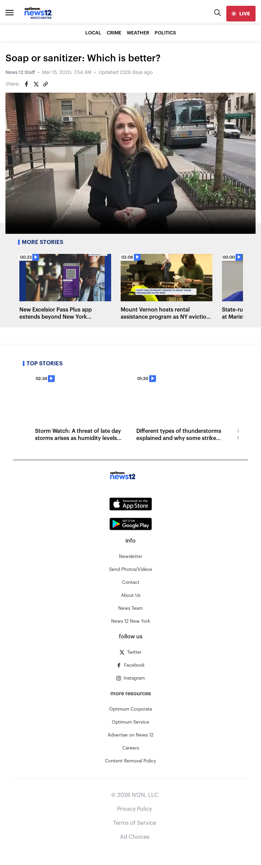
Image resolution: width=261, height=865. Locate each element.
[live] (241, 13)
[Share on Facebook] (26, 84)
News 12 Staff (20, 72)
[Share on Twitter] (36, 84)
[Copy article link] (45, 84)
